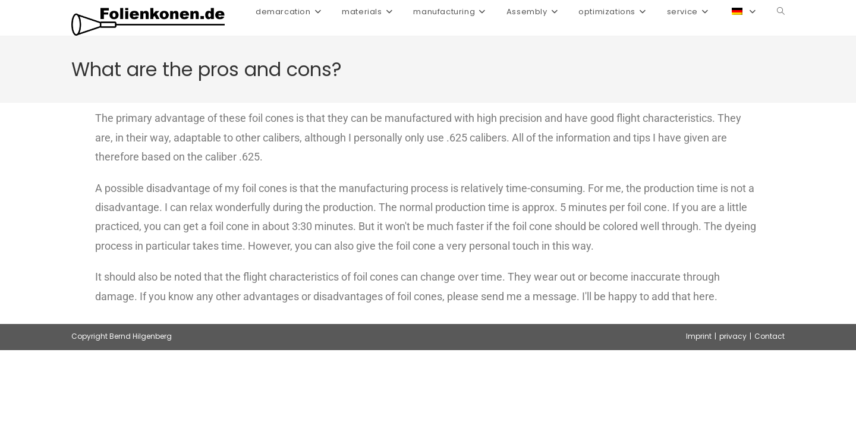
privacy (733, 336)
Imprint (699, 336)
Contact (769, 336)
